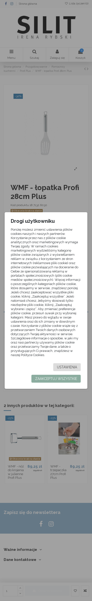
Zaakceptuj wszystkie (56, 379)
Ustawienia (67, 367)
